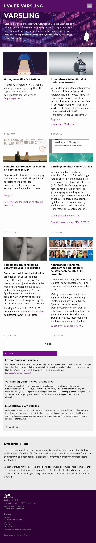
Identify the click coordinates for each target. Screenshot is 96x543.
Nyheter (7, 517)
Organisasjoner (10, 526)
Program (55, 119)
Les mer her (16, 38)
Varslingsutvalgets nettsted (65, 215)
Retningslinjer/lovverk (13, 519)
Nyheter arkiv (15, 427)
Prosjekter (8, 524)
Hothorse (25, 535)
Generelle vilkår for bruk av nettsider (19, 530)
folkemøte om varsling (32, 311)
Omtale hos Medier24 (62, 123)
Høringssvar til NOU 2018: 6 (22, 79)
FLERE (48, 344)
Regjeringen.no (12, 98)
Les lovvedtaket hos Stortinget (18, 373)
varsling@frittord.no (18, 509)
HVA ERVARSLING (22, 12)
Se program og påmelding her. (67, 325)
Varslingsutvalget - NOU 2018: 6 (71, 166)
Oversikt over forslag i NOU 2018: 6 (70, 222)
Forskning (8, 522)
